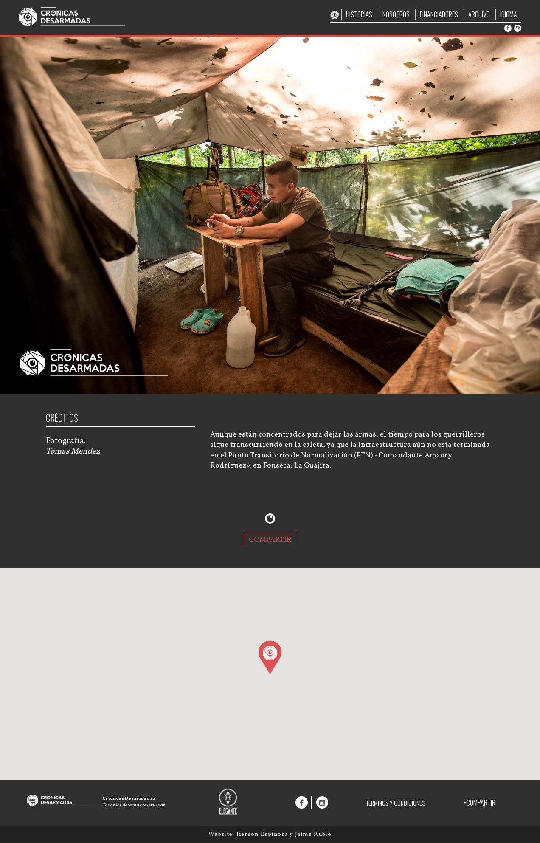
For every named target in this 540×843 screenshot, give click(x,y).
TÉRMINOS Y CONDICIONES (395, 802)
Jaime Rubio (313, 834)
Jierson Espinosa (263, 834)
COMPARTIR (270, 539)
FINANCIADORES (439, 14)
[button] (269, 657)
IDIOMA (508, 14)
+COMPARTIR (479, 803)
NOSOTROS (396, 14)
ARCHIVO (479, 14)
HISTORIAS (359, 14)
